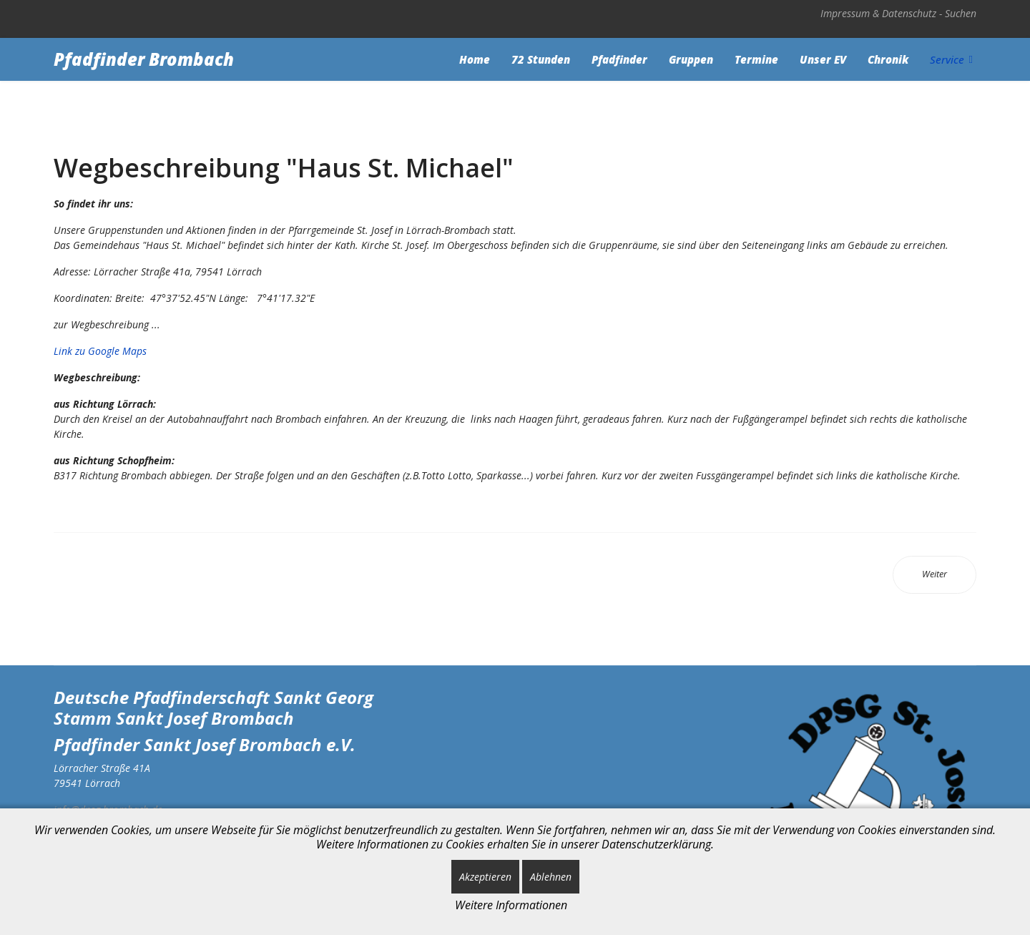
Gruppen (691, 59)
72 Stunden (540, 59)
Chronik (888, 59)
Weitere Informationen (511, 905)
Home (474, 59)
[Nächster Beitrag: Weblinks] (934, 575)
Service (947, 59)
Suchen (960, 13)
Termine (756, 59)
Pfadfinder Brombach (144, 59)
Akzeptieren (485, 876)
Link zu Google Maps (100, 351)
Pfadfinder (619, 59)
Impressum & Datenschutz (878, 13)
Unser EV (823, 59)
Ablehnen (551, 876)
